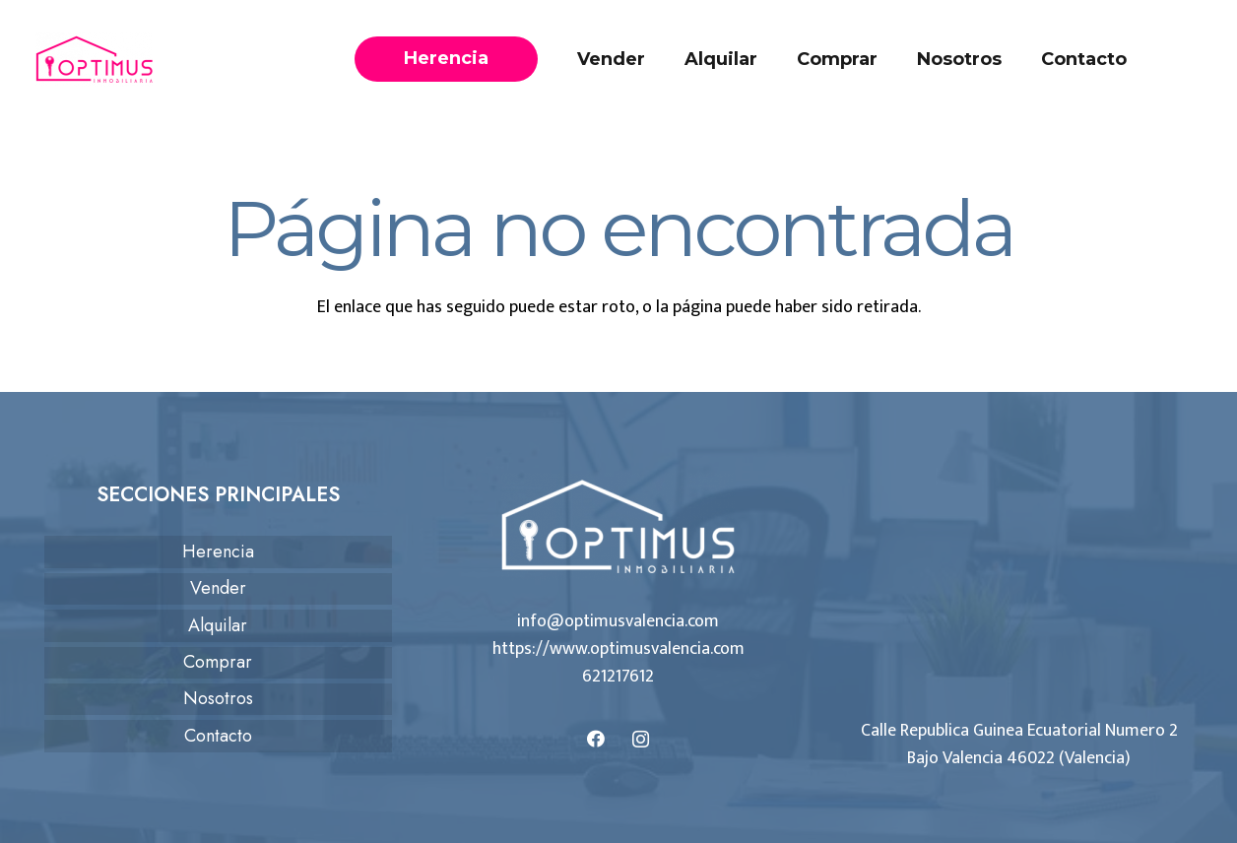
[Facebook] (596, 739)
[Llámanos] (1190, 59)
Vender (218, 588)
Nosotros (218, 698)
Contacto (218, 735)
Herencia (218, 551)
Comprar (217, 662)
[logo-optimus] (95, 59)
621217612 (618, 676)
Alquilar (217, 625)
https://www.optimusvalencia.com (618, 649)
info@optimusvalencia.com (618, 621)
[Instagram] (640, 739)
